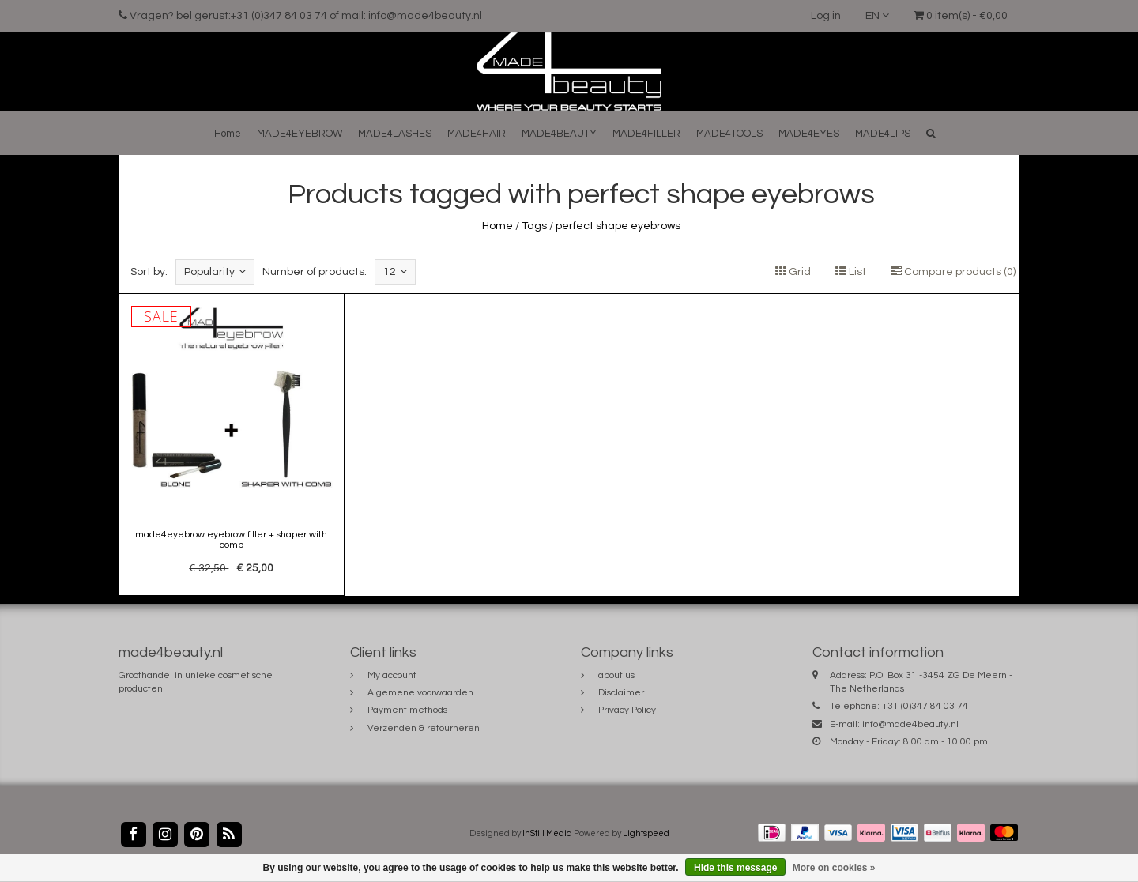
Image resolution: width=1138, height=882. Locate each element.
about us (616, 675)
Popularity (215, 271)
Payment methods (407, 710)
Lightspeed (646, 833)
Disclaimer (621, 693)
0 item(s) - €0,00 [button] (961, 15)
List (850, 271)
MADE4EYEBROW (299, 133)
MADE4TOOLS (729, 133)
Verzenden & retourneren (423, 728)
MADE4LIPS (882, 133)
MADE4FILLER (646, 133)
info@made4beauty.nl (910, 724)
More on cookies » (834, 867)
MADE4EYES (808, 133)
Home (227, 133)
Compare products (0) (953, 271)
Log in (826, 15)
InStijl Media (547, 833)
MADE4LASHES (394, 133)
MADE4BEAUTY (559, 133)
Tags (534, 226)
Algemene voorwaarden (420, 693)
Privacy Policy (627, 710)
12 (395, 271)
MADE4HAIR (476, 133)
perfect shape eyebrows (618, 226)
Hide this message (735, 867)
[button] (931, 133)
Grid (793, 271)
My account (391, 675)
